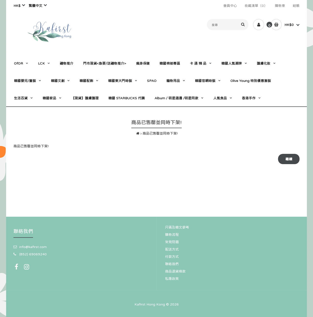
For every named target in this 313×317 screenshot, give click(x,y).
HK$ (17, 5)
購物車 (280, 5)
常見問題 (172, 242)
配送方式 (172, 249)
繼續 (288, 159)
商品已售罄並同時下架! (160, 133)
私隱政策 (172, 278)
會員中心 (230, 5)
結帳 (296, 5)
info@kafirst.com (33, 247)
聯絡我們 (172, 264)
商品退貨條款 (175, 271)
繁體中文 (35, 5)
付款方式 (172, 256)
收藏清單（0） (256, 5)
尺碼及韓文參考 (177, 227)
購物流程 (172, 234)
